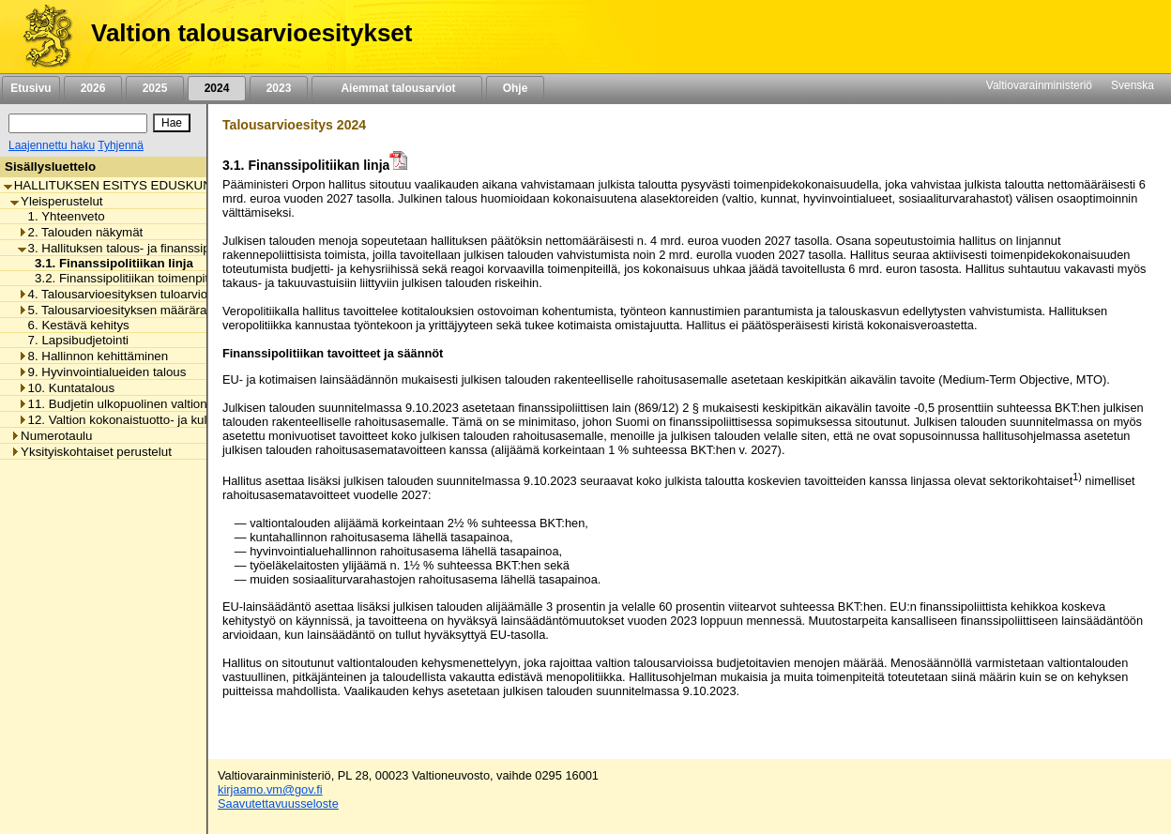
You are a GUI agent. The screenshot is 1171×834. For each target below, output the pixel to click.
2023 (278, 88)
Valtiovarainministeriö (1039, 85)
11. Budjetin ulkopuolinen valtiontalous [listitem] (129, 404)
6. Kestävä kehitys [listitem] (73, 325)
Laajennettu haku (51, 145)
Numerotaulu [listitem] (51, 436)
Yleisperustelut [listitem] (56, 201)
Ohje (515, 88)
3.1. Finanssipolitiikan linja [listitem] (108, 263)
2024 (217, 88)
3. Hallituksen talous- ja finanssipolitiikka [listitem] (134, 248)
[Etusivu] (41, 36)
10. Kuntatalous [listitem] (66, 388)
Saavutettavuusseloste (278, 803)
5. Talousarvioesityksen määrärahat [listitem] (121, 310)
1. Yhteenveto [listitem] (61, 216)
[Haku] (77, 123)
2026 (93, 88)
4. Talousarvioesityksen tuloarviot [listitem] (114, 294)
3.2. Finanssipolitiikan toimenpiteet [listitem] (125, 278)
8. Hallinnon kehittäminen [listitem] (93, 356)
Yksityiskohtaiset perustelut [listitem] (91, 452)
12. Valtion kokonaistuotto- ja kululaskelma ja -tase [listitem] (163, 420)
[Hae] (171, 123)
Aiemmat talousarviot (397, 88)
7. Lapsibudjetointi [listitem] (73, 340)
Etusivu (30, 88)
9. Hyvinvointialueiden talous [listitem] (102, 372)
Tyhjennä (121, 145)
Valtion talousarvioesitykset (251, 33)
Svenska (1132, 85)
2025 (155, 88)
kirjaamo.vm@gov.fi (270, 789)
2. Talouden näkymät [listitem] (81, 232)
